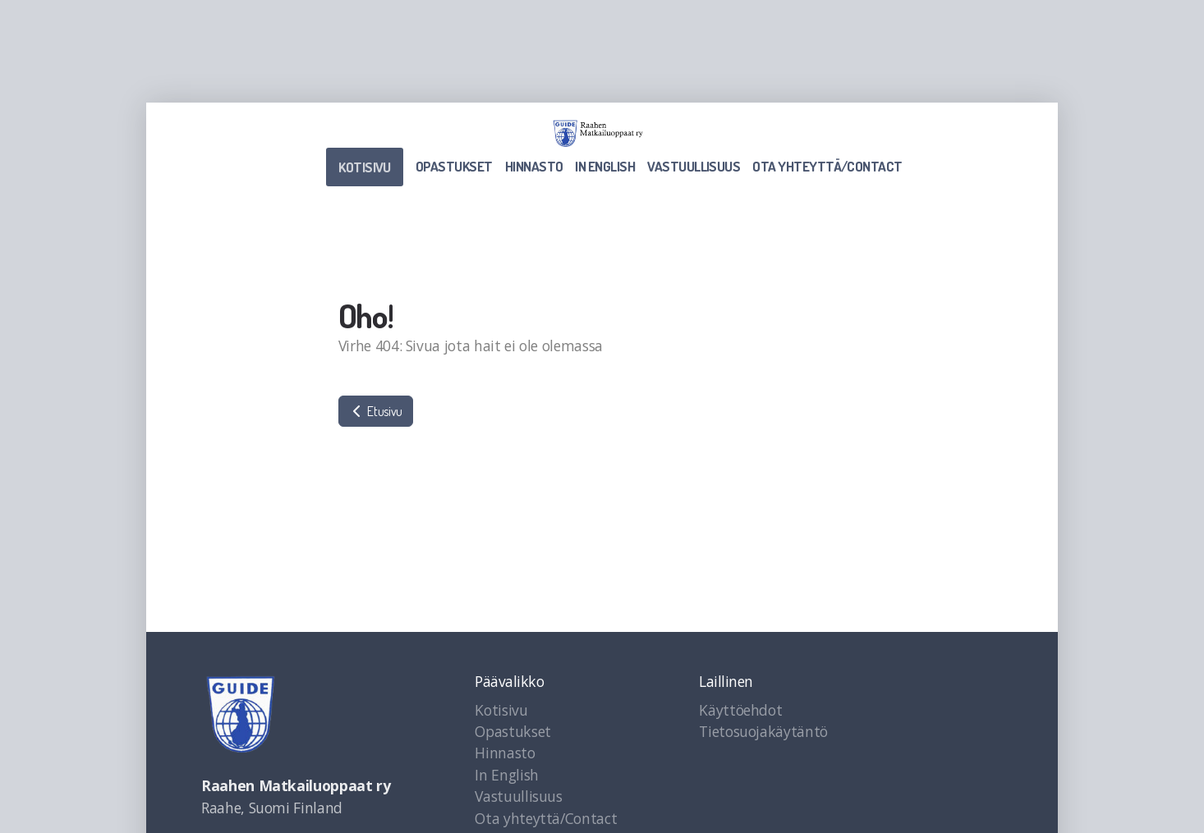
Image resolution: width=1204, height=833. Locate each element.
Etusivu (375, 411)
